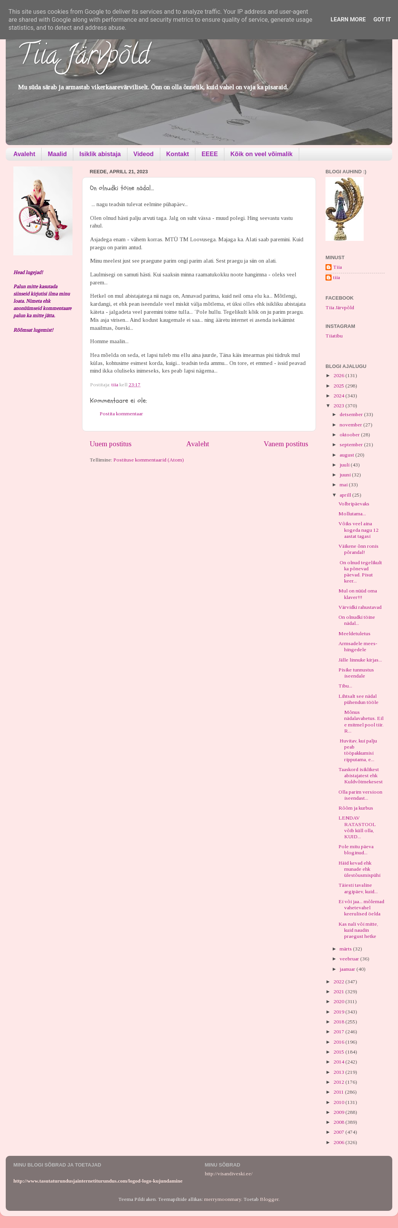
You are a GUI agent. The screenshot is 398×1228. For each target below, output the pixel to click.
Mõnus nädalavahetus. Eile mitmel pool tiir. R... (360, 721)
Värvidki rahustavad (360, 607)
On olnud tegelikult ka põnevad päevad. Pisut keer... (360, 572)
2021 (339, 991)
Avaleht (24, 154)
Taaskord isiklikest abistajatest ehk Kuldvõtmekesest (360, 775)
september (352, 444)
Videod (144, 154)
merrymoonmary (222, 1199)
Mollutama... (352, 513)
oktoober (350, 434)
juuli (345, 465)
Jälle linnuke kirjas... (360, 660)
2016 (339, 1042)
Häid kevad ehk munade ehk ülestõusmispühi (359, 869)
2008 (339, 1122)
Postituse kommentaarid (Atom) (148, 460)
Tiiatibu (334, 336)
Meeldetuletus (354, 633)
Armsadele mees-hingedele (357, 646)
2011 (339, 1092)
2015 (339, 1052)
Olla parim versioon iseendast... (360, 795)
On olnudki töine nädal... (356, 620)
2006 (339, 1142)
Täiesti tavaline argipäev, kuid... (358, 888)
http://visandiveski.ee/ (229, 1173)
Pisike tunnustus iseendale (356, 673)
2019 (339, 1012)
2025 (339, 386)
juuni (346, 475)
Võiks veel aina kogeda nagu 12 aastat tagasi (358, 530)
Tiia (337, 267)
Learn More (348, 19)
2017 (339, 1031)
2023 (339, 405)
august (347, 455)
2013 (339, 1072)
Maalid (57, 154)
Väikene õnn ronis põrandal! (358, 549)
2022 (339, 981)
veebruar (350, 959)
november (351, 425)
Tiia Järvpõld (83, 57)
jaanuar (348, 969)
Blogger (269, 1199)
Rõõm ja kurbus (355, 808)
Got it (382, 19)
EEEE (209, 154)
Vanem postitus (286, 444)
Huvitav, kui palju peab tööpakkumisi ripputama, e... (357, 750)
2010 (339, 1102)
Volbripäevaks (353, 504)
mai (344, 484)
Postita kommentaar (121, 413)
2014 (339, 1062)
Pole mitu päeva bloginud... (356, 849)
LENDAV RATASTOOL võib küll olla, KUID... (356, 827)
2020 (339, 1001)
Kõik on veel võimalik (261, 154)
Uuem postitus (111, 444)
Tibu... (345, 686)
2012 (339, 1082)
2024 (339, 396)
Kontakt (177, 154)
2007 (339, 1132)
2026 (339, 375)
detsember (352, 414)
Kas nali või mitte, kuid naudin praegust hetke (358, 930)
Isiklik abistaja (100, 154)
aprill (346, 495)
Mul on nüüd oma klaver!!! (357, 594)
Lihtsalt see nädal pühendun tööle (358, 699)
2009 (339, 1112)
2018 (339, 1022)
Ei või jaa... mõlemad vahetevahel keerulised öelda (361, 908)
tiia (336, 277)
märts (346, 949)
